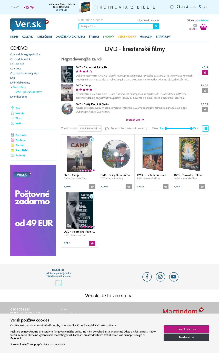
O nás (64, 309)
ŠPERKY (94, 36)
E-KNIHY (108, 36)
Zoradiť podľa (69, 128)
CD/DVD (27, 36)
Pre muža (20, 135)
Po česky (20, 155)
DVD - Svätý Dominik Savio (92, 104)
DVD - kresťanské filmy (28, 92)
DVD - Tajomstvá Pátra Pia (91, 67)
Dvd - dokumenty (20, 82)
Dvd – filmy (18, 87)
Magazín (146, 36)
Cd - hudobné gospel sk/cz (25, 54)
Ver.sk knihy (127, 36)
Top (17, 108)
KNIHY (14, 36)
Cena (155, 128)
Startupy (163, 36)
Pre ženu (20, 140)
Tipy (18, 118)
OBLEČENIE (44, 36)
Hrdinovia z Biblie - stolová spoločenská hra (61, 5)
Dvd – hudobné (18, 96)
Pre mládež (21, 150)
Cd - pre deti (17, 64)
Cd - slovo (16, 68)
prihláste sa (201, 20)
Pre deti (19, 145)
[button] (91, 139)
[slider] (166, 128)
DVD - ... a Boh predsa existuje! (152, 175)
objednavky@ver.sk (148, 20)
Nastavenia (186, 337)
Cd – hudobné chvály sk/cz (24, 73)
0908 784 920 (20, 309)
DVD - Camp (83, 85)
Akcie (18, 123)
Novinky (20, 113)
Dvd (12, 77)
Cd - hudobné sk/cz (21, 59)
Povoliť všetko (186, 329)
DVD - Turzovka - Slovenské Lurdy (189, 175)
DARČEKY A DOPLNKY (70, 36)
